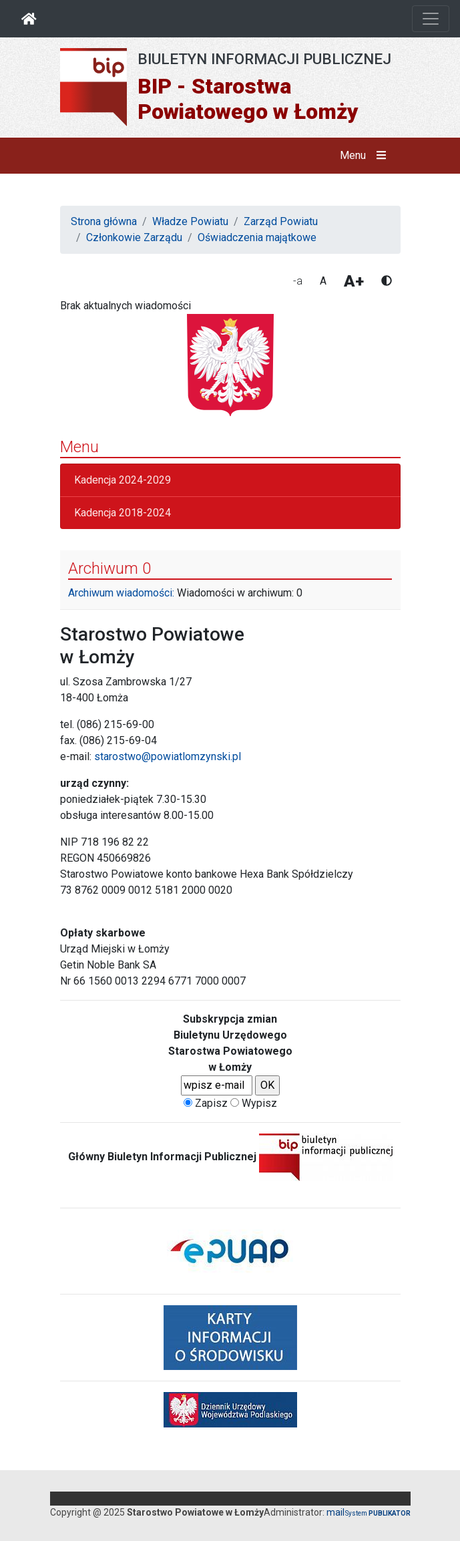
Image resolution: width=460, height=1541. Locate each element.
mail (335, 1512)
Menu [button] (365, 156)
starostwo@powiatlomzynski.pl (167, 756)
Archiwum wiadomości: (121, 592)
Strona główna (104, 221)
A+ (354, 281)
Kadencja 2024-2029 (122, 480)
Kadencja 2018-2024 (122, 512)
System (378, 1513)
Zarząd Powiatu (281, 221)
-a (297, 281)
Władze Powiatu (190, 221)
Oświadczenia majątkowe (257, 237)
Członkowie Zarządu (134, 237)
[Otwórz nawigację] (430, 18)
